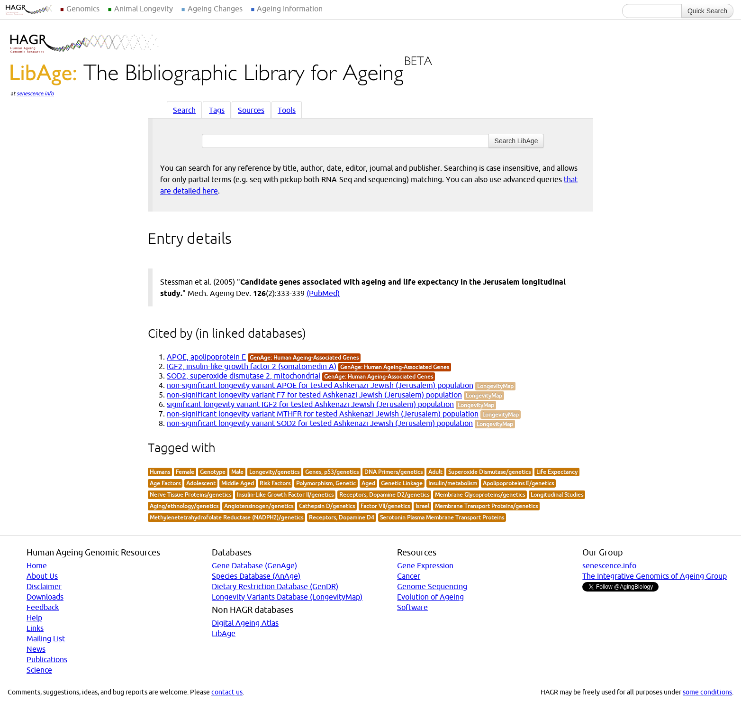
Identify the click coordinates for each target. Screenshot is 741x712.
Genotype (213, 472)
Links (35, 628)
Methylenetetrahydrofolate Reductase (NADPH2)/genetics (226, 517)
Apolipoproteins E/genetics (518, 483)
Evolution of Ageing (430, 596)
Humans (160, 472)
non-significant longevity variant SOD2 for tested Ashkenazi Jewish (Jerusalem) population (320, 423)
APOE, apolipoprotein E (206, 356)
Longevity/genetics (274, 472)
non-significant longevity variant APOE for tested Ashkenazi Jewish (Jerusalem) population (320, 385)
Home (37, 565)
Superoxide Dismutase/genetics (489, 472)
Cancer (408, 576)
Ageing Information (290, 8)
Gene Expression (425, 565)
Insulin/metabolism (452, 483)
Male (237, 472)
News (36, 649)
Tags (217, 110)
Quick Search (707, 11)
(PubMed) (323, 293)
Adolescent (201, 483)
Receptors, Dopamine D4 (341, 517)
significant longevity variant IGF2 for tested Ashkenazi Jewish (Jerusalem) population (310, 404)
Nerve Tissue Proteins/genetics (190, 494)
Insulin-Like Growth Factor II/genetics (285, 494)
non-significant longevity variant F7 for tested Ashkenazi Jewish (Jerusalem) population (314, 394)
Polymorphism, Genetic (326, 483)
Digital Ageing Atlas (245, 623)
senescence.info (35, 93)
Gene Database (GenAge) (254, 565)
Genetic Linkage (402, 483)
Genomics (82, 8)
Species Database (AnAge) (256, 576)
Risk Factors (275, 483)
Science (39, 670)
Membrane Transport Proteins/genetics (486, 506)
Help (34, 617)
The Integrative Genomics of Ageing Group (654, 576)
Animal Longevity (143, 8)
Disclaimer (44, 586)
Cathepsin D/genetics (327, 506)
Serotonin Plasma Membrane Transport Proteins (442, 517)
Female (185, 472)
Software (412, 607)
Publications (47, 659)
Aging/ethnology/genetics (184, 506)
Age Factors (165, 483)
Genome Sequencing (432, 586)
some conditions (707, 692)
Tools (287, 110)
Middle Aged (237, 483)
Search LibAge (516, 141)
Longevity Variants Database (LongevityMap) (287, 596)
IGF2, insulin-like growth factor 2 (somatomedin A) (251, 366)
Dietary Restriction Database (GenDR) (275, 586)
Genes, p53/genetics (332, 472)
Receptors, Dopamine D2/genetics (384, 494)
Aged (368, 483)
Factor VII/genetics (385, 506)
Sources (251, 110)
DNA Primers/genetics (393, 472)
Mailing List (46, 638)
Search (184, 110)
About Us (42, 576)
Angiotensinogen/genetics (258, 506)
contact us (227, 692)
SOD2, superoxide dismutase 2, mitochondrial (243, 375)
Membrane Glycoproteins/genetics (480, 494)
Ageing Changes (215, 8)
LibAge (223, 633)
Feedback (43, 607)
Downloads (45, 596)
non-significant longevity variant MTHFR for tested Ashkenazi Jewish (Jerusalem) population (323, 413)
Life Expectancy (557, 472)
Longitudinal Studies (557, 494)
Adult (435, 472)
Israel (422, 506)
